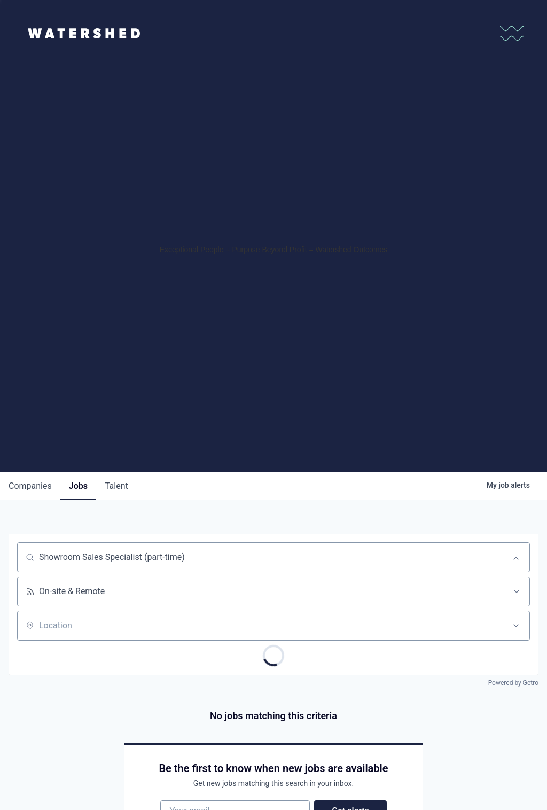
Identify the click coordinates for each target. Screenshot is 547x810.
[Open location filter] (516, 625)
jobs (78, 486)
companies (30, 486)
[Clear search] (516, 557)
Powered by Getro (513, 683)
